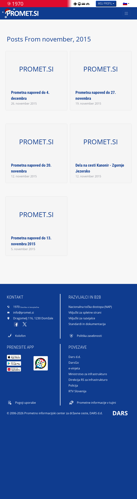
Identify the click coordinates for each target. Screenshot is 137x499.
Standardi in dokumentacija (87, 324)
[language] (125, 3)
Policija (73, 385)
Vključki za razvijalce (81, 318)
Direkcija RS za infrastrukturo (88, 380)
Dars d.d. (74, 357)
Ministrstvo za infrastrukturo (87, 374)
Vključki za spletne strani (84, 312)
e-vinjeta (74, 368)
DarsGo (73, 363)
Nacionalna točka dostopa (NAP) (90, 307)
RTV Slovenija (77, 391)
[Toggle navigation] (126, 13)
